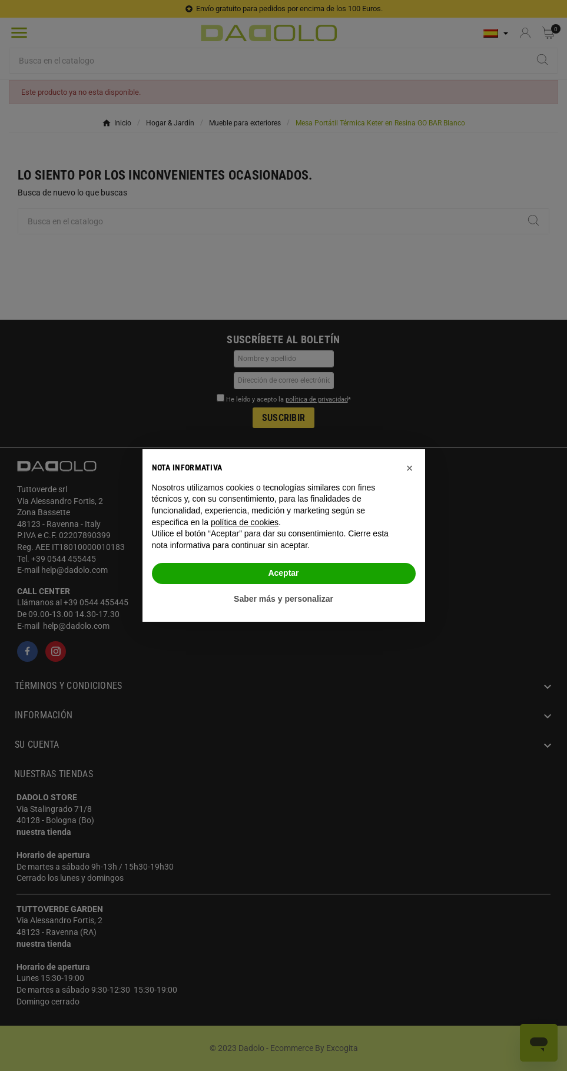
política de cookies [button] (244, 522)
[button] (409, 468)
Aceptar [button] (283, 573)
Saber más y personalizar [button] (283, 599)
